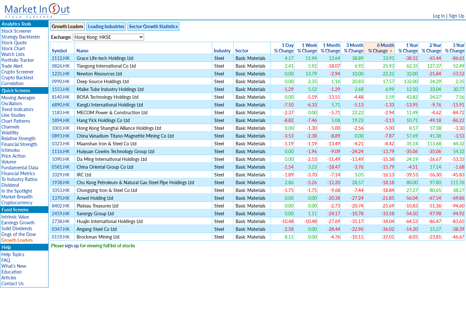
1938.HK (61, 182)
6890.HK (61, 104)
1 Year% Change (408, 47)
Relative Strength (18, 138)
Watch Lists (13, 54)
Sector (241, 50)
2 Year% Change (431, 47)
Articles (8, 277)
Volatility (9, 132)
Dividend (10, 185)
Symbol (59, 50)
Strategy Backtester (20, 36)
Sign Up (456, 15)
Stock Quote (14, 42)
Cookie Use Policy (260, 306)
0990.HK (61, 81)
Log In (439, 15)
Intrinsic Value (15, 216)
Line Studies (13, 115)
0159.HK (61, 237)
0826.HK (61, 66)
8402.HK (61, 205)
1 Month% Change (330, 47)
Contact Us (12, 283)
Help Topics (12, 254)
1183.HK (61, 112)
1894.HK (61, 120)
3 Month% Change (353, 47)
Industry (222, 50)
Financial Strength (19, 144)
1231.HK (61, 73)
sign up (72, 245)
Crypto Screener (17, 71)
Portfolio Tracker (17, 60)
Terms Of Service (222, 306)
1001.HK (61, 128)
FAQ (5, 260)
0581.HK (61, 167)
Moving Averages (18, 97)
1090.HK (61, 159)
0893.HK (61, 136)
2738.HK (61, 221)
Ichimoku (10, 150)
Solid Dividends (16, 228)
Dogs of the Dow (18, 234)
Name (82, 50)
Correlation (12, 83)
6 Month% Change (381, 47)
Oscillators (11, 103)
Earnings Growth (18, 222)
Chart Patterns (15, 121)
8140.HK (61, 97)
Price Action (13, 156)
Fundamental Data (19, 167)
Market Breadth (17, 196)
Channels (10, 126)
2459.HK (61, 213)
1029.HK (61, 174)
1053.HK (61, 190)
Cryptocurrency (16, 202)
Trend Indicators (17, 109)
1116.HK (61, 151)
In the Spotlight (16, 191)
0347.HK (61, 229)
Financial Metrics (18, 173)
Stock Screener (16, 31)
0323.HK (61, 143)
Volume (8, 161)
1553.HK (61, 89)
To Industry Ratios (19, 179)
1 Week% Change (307, 47)
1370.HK (61, 198)
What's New (13, 266)
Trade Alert (12, 66)
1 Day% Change (284, 47)
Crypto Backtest (17, 77)
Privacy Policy (187, 306)
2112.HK (61, 58)
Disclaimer (159, 306)
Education (11, 272)
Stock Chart (13, 48)
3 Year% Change (454, 47)
